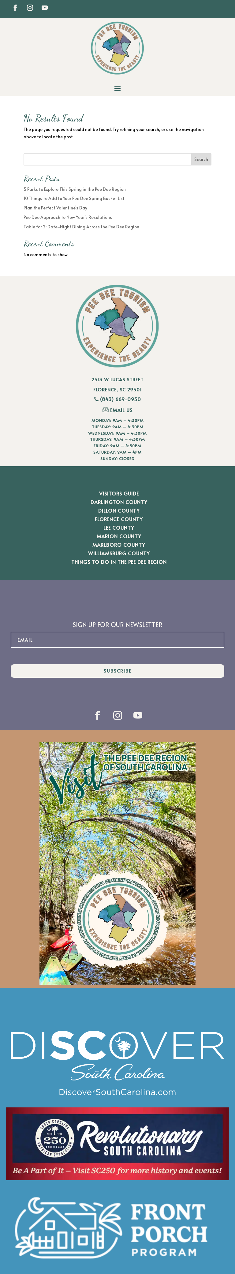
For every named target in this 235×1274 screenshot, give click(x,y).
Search (201, 159)
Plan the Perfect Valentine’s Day (55, 208)
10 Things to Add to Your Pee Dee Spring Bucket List (74, 198)
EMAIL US (117, 410)
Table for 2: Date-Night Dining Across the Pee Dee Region (81, 227)
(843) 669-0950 (120, 399)
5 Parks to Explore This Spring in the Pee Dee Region (75, 189)
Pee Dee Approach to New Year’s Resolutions (68, 217)
